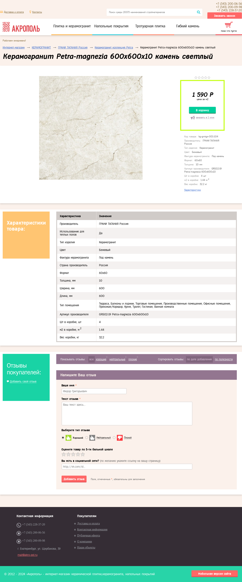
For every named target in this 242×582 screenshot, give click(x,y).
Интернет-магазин (14, 47)
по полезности (224, 359)
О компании (84, 541)
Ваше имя (69, 385)
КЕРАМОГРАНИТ (41, 47)
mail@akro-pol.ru (27, 555)
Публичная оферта (88, 535)
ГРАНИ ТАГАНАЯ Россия (72, 47)
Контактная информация (92, 529)
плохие (132, 359)
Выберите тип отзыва (75, 430)
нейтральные (117, 359)
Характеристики (192, 190)
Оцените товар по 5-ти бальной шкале (87, 449)
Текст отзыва (71, 399)
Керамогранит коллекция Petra (114, 47)
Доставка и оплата (14, 12)
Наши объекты (86, 547)
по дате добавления (199, 359)
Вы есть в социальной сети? (110, 460)
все (91, 359)
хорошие (101, 359)
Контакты (37, 12)
